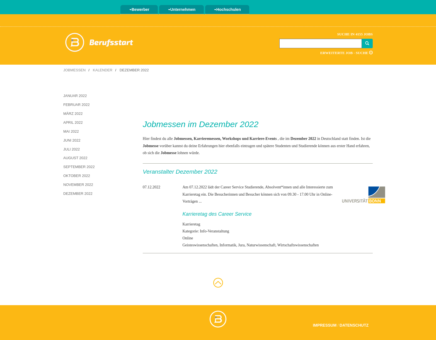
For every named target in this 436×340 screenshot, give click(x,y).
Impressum (324, 325)
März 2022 (73, 113)
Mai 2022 (71, 131)
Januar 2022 (75, 96)
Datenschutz (354, 325)
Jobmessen (74, 70)
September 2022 (79, 167)
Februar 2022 (76, 105)
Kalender (102, 70)
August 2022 (75, 158)
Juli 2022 (71, 149)
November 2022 (78, 185)
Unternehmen (181, 9)
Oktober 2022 (76, 176)
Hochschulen (227, 9)
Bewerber (139, 9)
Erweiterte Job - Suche (346, 53)
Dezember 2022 (78, 193)
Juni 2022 (71, 140)
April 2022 (73, 122)
